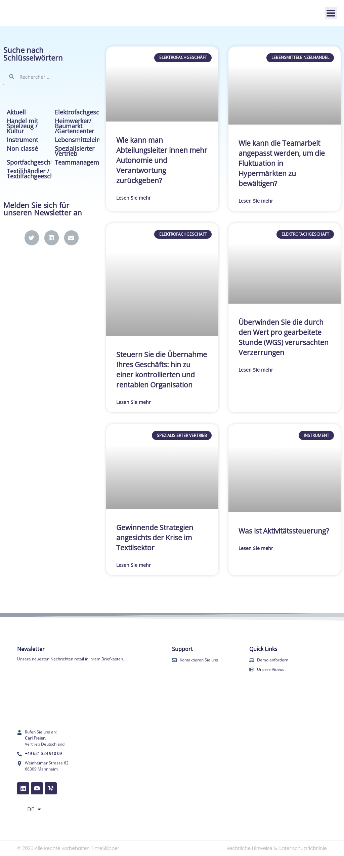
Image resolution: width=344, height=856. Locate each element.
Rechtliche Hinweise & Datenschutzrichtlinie (276, 848)
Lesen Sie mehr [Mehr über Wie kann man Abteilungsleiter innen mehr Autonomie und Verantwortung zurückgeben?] (133, 198)
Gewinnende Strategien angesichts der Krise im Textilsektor (154, 537)
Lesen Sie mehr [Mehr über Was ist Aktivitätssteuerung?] (256, 548)
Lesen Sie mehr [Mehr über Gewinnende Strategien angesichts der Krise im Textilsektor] (133, 565)
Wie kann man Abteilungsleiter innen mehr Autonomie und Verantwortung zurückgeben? (161, 160)
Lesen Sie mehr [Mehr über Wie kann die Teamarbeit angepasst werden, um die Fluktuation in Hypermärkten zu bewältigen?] (256, 201)
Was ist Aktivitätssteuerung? (284, 531)
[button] (32, 237)
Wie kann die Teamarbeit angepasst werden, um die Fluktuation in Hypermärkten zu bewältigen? (282, 163)
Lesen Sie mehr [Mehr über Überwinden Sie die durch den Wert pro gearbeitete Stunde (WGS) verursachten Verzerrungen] (256, 370)
